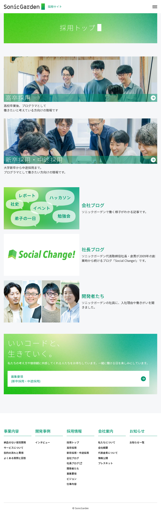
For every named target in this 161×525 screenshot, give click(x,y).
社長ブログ (74, 463)
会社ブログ (73, 458)
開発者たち (73, 468)
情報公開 (103, 458)
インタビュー (42, 442)
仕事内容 (72, 484)
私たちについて (106, 442)
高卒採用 (72, 447)
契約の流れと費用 (13, 453)
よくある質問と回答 (15, 458)
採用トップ (73, 442)
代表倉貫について (108, 453)
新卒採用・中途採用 (78, 453)
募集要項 (72, 473)
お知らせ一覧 (137, 442)
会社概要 (103, 447)
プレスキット (105, 463)
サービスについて (13, 447)
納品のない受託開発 (15, 442)
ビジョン (72, 479)
